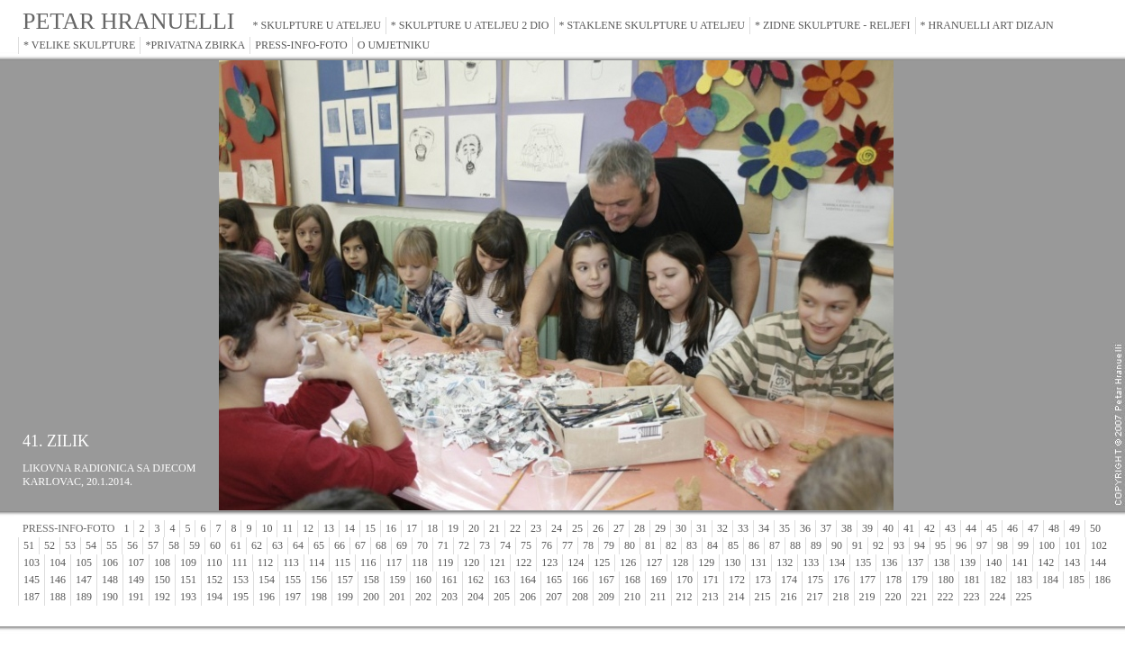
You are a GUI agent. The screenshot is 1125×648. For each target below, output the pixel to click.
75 (526, 545)
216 (789, 596)
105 (84, 562)
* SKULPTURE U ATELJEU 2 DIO (470, 25)
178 (893, 579)
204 (475, 596)
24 (556, 528)
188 (58, 596)
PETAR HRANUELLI (129, 21)
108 (162, 562)
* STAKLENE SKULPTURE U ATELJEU (652, 25)
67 (360, 545)
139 (967, 562)
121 (497, 562)
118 (420, 562)
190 (110, 596)
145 (31, 579)
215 (763, 596)
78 (588, 545)
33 (743, 528)
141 (1020, 562)
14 (349, 528)
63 (277, 545)
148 (110, 579)
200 (371, 596)
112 (266, 562)
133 (811, 562)
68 (381, 545)
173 (763, 579)
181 (972, 579)
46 (1012, 528)
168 (632, 579)
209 (606, 596)
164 (528, 579)
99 (1023, 545)
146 (58, 579)
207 (554, 596)
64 (298, 545)
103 (31, 562)
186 (1102, 579)
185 (1076, 579)
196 (267, 596)
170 (684, 579)
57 (153, 545)
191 (136, 596)
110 (214, 562)
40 (888, 528)
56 (132, 545)
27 (618, 528)
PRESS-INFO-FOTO (301, 45)
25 (577, 528)
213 (711, 596)
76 (546, 545)
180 (946, 579)
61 (236, 545)
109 (188, 562)
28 (639, 528)
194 (214, 596)
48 (1053, 528)
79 (608, 545)
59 (194, 545)
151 (188, 579)
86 (753, 545)
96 (961, 545)
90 (836, 545)
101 (1073, 545)
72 (463, 545)
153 (240, 579)
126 (628, 562)
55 (111, 545)
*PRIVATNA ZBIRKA (195, 45)
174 (789, 579)
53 (70, 545)
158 (371, 579)
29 (660, 528)
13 (328, 528)
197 (293, 596)
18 (432, 528)
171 (711, 579)
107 (136, 562)
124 (575, 562)
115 (342, 562)
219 (867, 596)
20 (473, 528)
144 (1098, 562)
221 (920, 596)
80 (629, 545)
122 (523, 562)
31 (701, 528)
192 (162, 596)
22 (515, 528)
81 (650, 545)
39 (867, 528)
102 (1099, 545)
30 (681, 528)
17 (411, 528)
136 (889, 562)
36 (805, 528)
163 (502, 579)
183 (1024, 579)
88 (795, 545)
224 (998, 596)
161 (449, 579)
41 (908, 528)
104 (58, 562)
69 (401, 545)
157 (345, 579)
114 (317, 562)
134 (837, 562)
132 (784, 562)
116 (368, 562)
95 (940, 545)
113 (291, 562)
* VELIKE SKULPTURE (79, 45)
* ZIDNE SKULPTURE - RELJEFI (833, 25)
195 (240, 596)
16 (391, 528)
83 (691, 545)
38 (846, 528)
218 (841, 596)
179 (920, 579)
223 (972, 596)
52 (49, 545)
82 (671, 545)
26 (598, 528)
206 (528, 596)
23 (536, 528)
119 (446, 562)
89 (816, 545)
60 (215, 545)
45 (991, 528)
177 (867, 579)
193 (188, 596)
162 (475, 579)
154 (267, 579)
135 (863, 562)
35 (784, 528)
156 (319, 579)
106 (110, 562)
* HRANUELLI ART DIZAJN (987, 25)
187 (31, 596)
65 (318, 545)
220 (893, 596)
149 (136, 579)
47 (1033, 528)
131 (758, 562)
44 (971, 528)
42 (929, 528)
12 (308, 528)
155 (293, 579)
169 (658, 579)
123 (549, 562)
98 (1002, 545)
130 (732, 562)
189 (84, 596)
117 (394, 562)
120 (471, 562)
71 (443, 545)
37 (826, 528)
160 (423, 579)
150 (162, 579)
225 (1024, 596)
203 (449, 596)
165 (554, 579)
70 (422, 545)
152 (214, 579)
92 (878, 545)
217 (815, 596)
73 (484, 545)
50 (1095, 528)
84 (712, 545)
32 (722, 528)
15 (370, 528)
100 (1047, 545)
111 (240, 562)
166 (580, 579)
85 (733, 545)
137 (915, 562)
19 (453, 528)
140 (993, 562)
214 (737, 596)
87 (774, 545)
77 (567, 545)
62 (256, 545)
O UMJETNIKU (394, 45)
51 (28, 545)
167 (606, 579)
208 (580, 596)
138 (941, 562)
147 (84, 579)
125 (602, 562)
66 (339, 545)
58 (173, 545)
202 (423, 596)
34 (763, 528)
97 (981, 545)
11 (287, 528)
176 (841, 579)
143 (1072, 562)
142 (1046, 562)
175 (815, 579)
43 (950, 528)
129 (706, 562)
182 (998, 579)
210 (632, 596)
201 (397, 596)
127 (654, 562)
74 (505, 545)
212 (684, 596)
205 (502, 596)
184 (1050, 579)
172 (737, 579)
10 (266, 528)
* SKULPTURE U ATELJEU (317, 25)
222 (946, 596)
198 (319, 596)
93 (899, 545)
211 (658, 596)
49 (1074, 528)
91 (857, 545)
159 (397, 579)
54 (91, 545)
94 (919, 545)
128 (680, 562)
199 (345, 596)
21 (494, 528)
